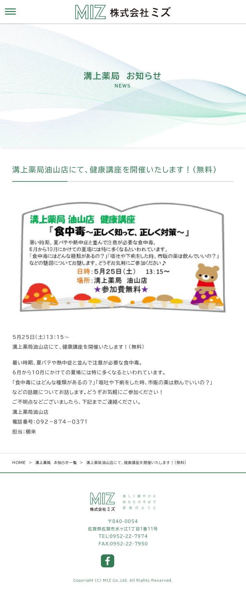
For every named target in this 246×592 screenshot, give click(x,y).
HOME (19, 462)
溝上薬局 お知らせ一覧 (56, 462)
